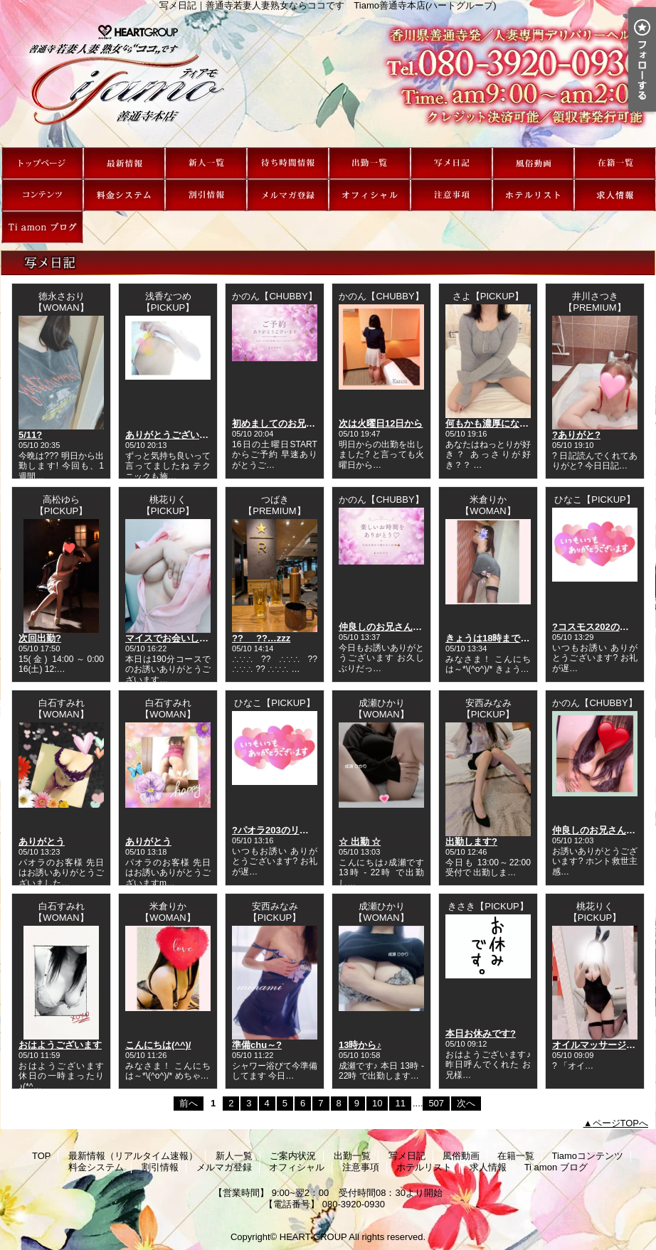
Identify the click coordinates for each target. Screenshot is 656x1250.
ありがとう (41, 841)
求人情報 (615, 195)
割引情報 (206, 195)
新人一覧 (206, 163)
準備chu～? (257, 1045)
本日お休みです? (480, 1033)
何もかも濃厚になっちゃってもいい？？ (528, 423)
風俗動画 (533, 163)
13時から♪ (360, 1045)
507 (436, 1103)
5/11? (30, 434)
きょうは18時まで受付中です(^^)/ (515, 638)
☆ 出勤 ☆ (360, 841)
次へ (466, 1103)
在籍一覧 (615, 163)
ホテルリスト (533, 195)
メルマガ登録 (288, 195)
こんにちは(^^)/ (158, 1045)
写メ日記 (451, 163)
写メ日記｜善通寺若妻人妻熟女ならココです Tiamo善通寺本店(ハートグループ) (328, 79)
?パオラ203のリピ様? (278, 830)
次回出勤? (39, 638)
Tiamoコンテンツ (42, 195)
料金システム (124, 195)
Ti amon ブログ (42, 227)
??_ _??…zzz (261, 638)
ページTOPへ (621, 1123)
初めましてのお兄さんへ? (285, 423)
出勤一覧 (370, 163)
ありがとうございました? (179, 434)
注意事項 (451, 195)
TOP (42, 163)
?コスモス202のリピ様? (602, 626)
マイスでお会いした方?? (177, 638)
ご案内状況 (288, 163)
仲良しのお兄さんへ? (383, 626)
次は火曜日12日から (381, 423)
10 (377, 1103)
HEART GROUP (313, 1237)
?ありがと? (576, 434)
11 (400, 1103)
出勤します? (471, 841)
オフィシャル (370, 195)
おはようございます (60, 1045)
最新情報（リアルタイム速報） (124, 163)
